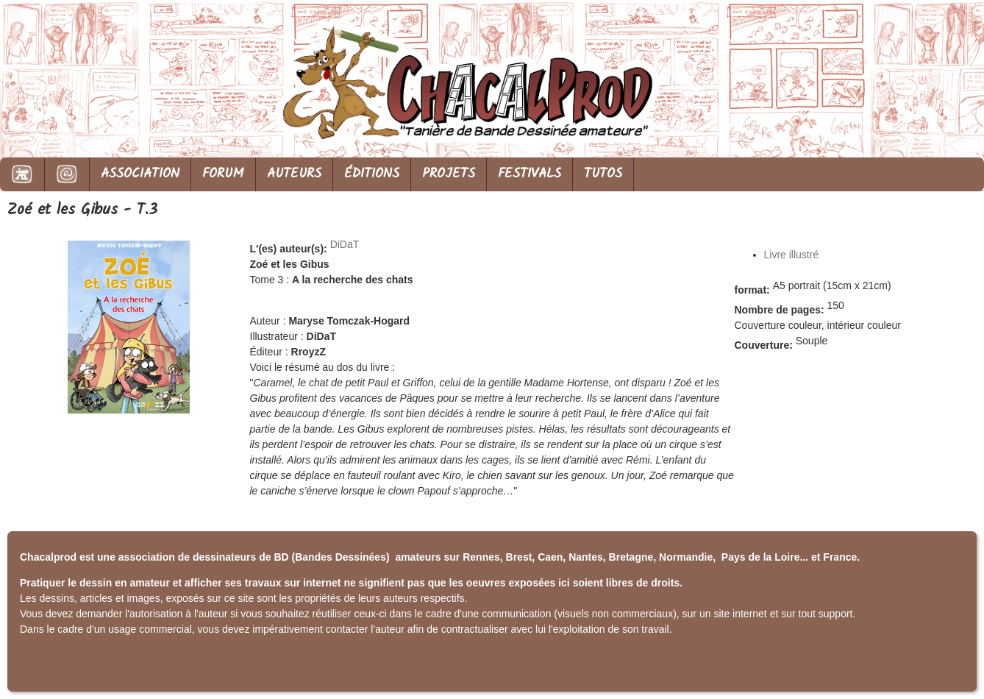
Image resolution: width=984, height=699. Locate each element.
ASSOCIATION (140, 174)
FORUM (223, 174)
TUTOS (603, 174)
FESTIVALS (529, 174)
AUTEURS (294, 174)
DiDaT (345, 244)
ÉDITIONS (371, 174)
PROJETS (448, 174)
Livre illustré (791, 254)
